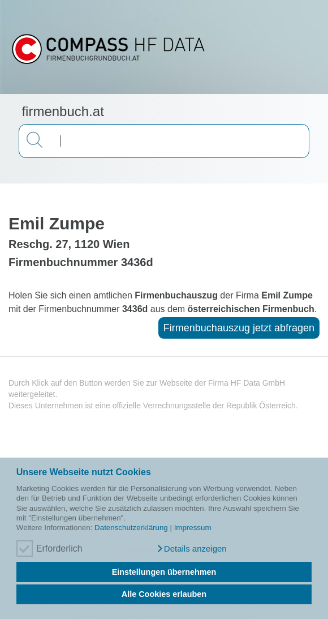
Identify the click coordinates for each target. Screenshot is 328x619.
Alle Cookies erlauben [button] (164, 594)
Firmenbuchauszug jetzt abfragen (238, 328)
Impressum (193, 527)
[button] (191, 548)
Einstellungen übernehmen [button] (164, 572)
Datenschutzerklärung (131, 527)
